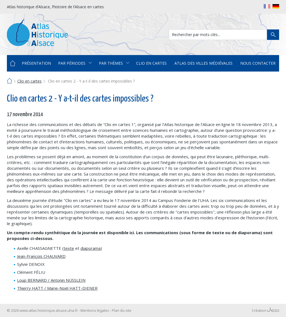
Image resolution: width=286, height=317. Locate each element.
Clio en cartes (151, 63)
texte (69, 248)
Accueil (12, 63)
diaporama (90, 248)
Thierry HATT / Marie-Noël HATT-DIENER (57, 288)
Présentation (36, 63)
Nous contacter (258, 63)
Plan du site (121, 310)
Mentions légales (94, 310)
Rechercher (273, 34)
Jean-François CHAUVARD (41, 256)
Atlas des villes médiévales (203, 63)
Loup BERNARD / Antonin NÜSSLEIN (51, 280)
